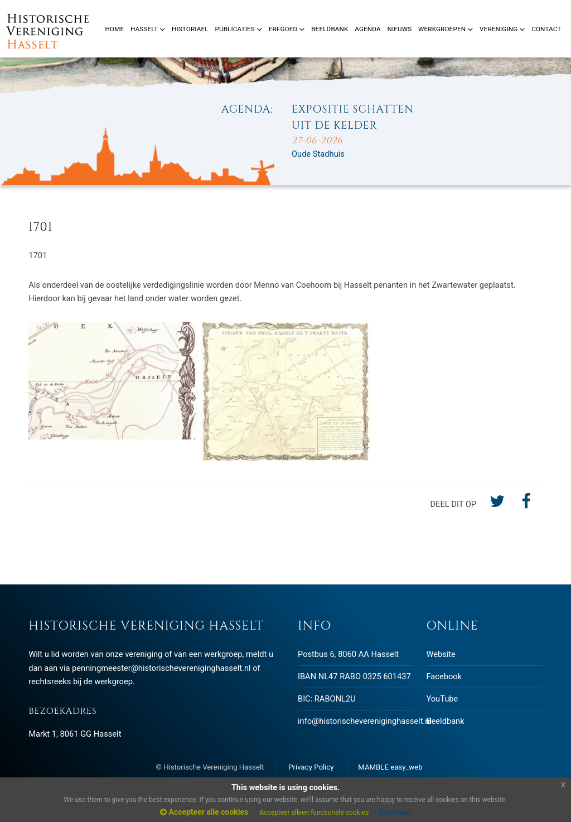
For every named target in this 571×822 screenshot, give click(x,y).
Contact (546, 29)
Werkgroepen (445, 29)
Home (114, 29)
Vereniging (502, 29)
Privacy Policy (310, 767)
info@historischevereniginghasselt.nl (365, 721)
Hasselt (147, 29)
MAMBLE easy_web (390, 767)
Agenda (368, 29)
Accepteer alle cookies (204, 812)
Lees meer (395, 812)
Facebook (444, 676)
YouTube (442, 699)
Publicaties (238, 29)
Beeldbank (445, 721)
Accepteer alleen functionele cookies (314, 812)
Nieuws (399, 29)
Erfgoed (287, 29)
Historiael (190, 29)
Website (440, 654)
